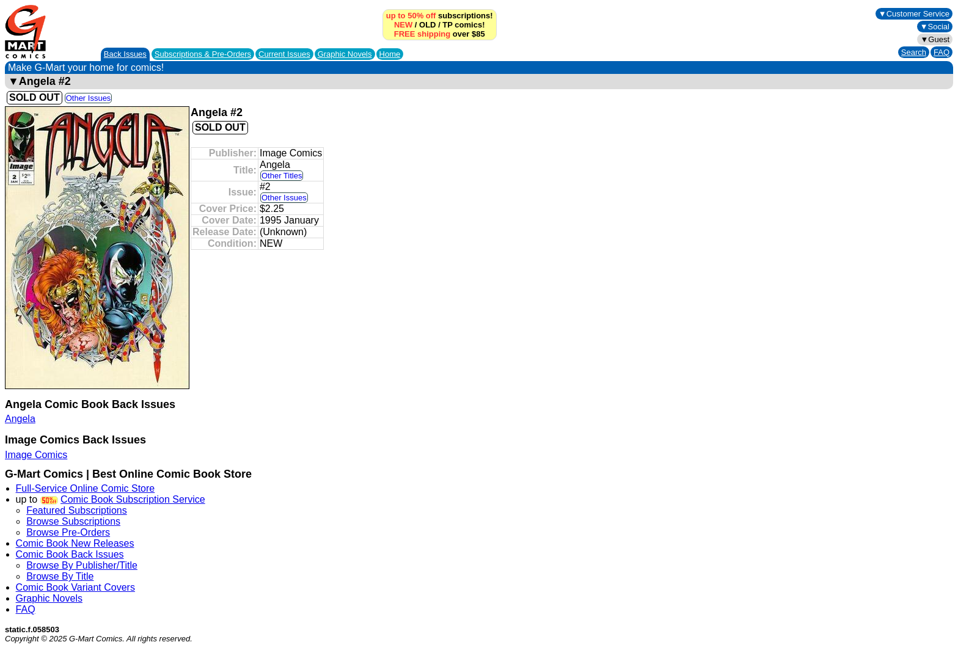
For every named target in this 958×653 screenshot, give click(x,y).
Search (913, 52)
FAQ (941, 52)
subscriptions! (439, 15)
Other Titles (281, 175)
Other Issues (88, 98)
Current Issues (284, 54)
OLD (427, 24)
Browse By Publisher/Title (81, 565)
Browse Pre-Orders (68, 532)
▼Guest (934, 39)
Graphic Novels (345, 54)
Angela (20, 419)
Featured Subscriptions (76, 510)
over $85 (439, 33)
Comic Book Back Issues (70, 554)
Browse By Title (59, 576)
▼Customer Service (914, 13)
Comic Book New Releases (75, 543)
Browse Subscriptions (73, 521)
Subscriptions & (203, 54)
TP (447, 24)
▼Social (934, 26)
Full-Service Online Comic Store (85, 488)
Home (390, 54)
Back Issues (125, 54)
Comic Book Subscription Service (132, 499)
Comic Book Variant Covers (75, 587)
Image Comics (36, 455)
